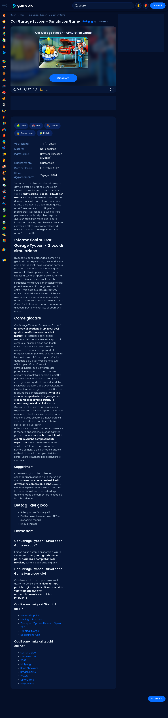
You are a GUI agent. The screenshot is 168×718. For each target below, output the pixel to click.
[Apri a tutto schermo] (112, 89)
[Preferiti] (35, 89)
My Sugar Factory (31, 619)
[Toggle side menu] (4, 5)
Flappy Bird (27, 683)
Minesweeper (28, 656)
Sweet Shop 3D (29, 615)
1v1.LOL (24, 676)
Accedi (158, 5)
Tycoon (52, 126)
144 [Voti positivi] (17, 89)
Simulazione (24, 133)
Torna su (157, 698)
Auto (36, 126)
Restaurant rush (30, 635)
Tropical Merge (29, 631)
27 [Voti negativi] (27, 89)
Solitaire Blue (28, 652)
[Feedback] (47, 89)
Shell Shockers (29, 668)
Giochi (13, 15)
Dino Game (27, 679)
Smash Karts (28, 672)
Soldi (22, 15)
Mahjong (25, 664)
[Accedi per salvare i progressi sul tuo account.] (41, 89)
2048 (23, 660)
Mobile (44, 133)
